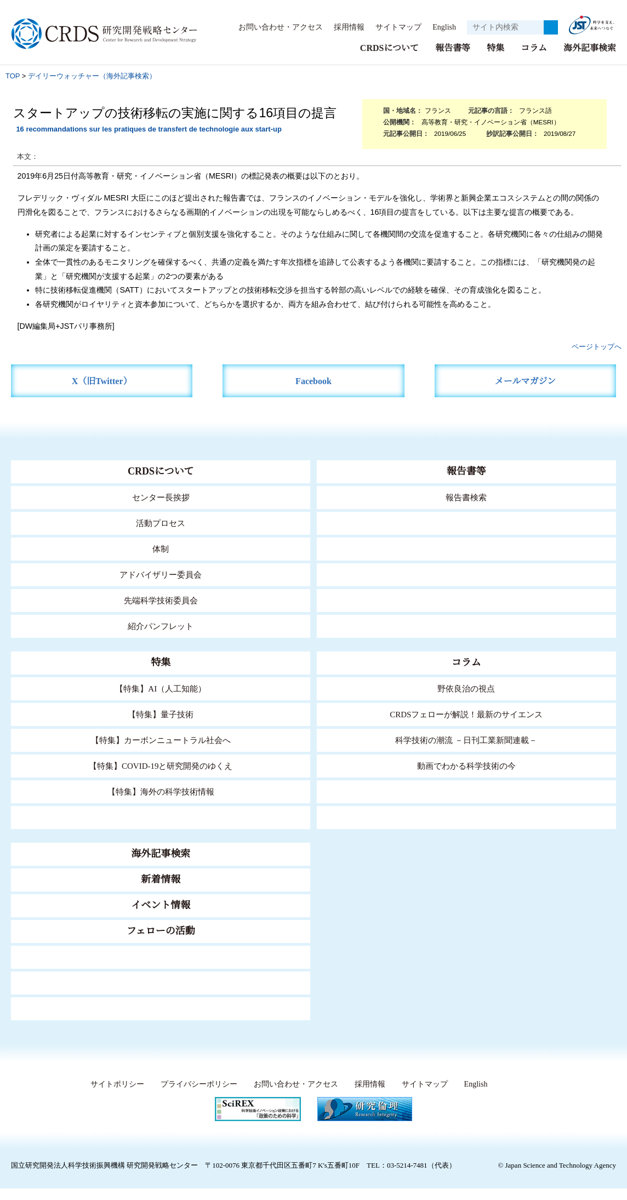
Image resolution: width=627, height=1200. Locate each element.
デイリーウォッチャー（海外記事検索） (92, 75)
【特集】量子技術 (160, 713)
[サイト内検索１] (505, 27)
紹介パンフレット (160, 625)
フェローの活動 (161, 930)
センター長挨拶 (160, 496)
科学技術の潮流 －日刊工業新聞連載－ (466, 739)
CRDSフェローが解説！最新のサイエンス (466, 713)
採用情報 (343, 26)
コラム (534, 47)
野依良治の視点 (466, 688)
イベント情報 (160, 905)
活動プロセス (160, 522)
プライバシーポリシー (195, 1083)
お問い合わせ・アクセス (275, 26)
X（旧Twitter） (101, 380)
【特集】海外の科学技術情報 (160, 791)
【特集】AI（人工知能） (161, 688)
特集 (495, 47)
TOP (12, 75)
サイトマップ (392, 26)
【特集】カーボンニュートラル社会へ (161, 739)
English (441, 26)
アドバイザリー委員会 (160, 574)
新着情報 (160, 879)
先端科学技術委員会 (161, 599)
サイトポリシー (114, 1083)
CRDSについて (389, 47)
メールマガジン (525, 380)
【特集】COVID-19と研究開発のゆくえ (160, 765)
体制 (160, 548)
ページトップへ (597, 346)
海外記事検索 (589, 47)
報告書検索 (466, 496)
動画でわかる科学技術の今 (466, 765)
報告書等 (452, 47)
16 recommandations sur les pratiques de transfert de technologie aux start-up (148, 128)
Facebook (314, 380)
